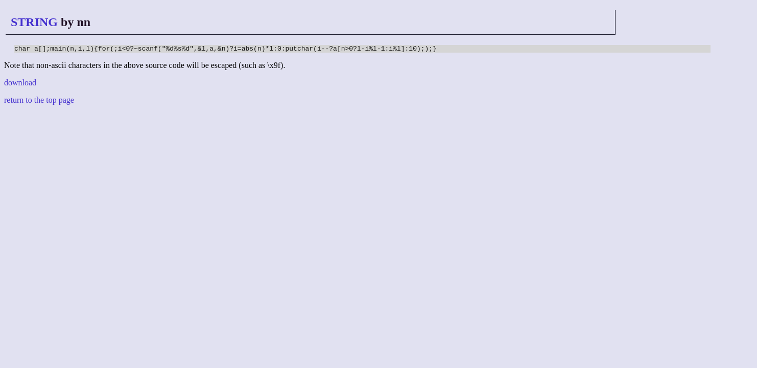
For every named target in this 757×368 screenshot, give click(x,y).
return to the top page (39, 101)
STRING (34, 22)
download (20, 84)
